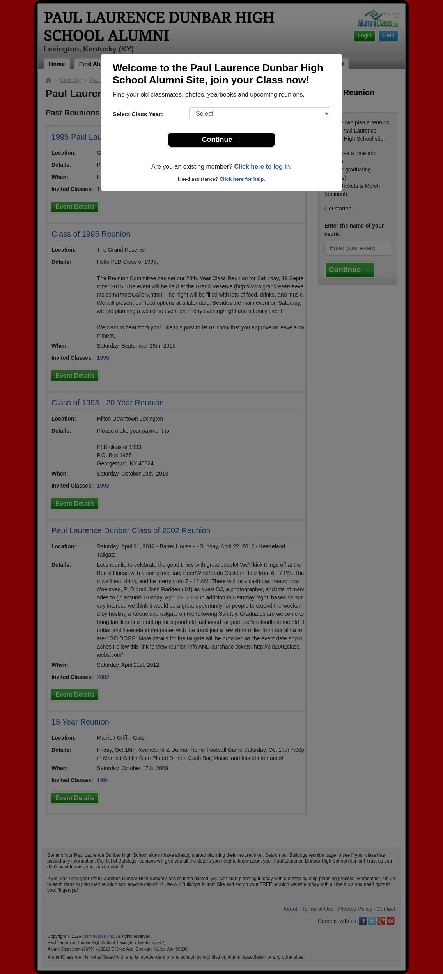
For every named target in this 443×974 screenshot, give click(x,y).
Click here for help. (242, 179)
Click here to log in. (263, 166)
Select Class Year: (138, 114)
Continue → (221, 139)
